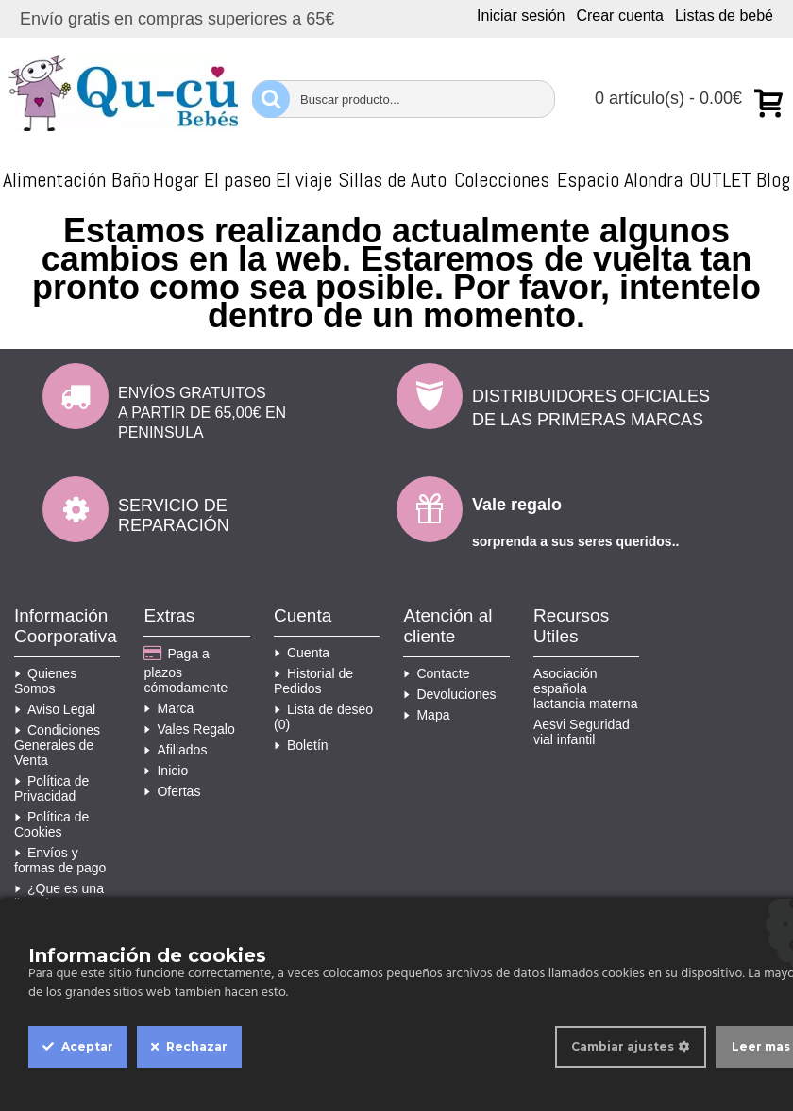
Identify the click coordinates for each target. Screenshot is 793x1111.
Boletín (301, 745)
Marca (168, 708)
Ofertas (171, 791)
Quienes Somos (45, 681)
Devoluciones (449, 694)
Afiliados (175, 749)
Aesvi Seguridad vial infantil (581, 732)
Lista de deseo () (323, 717)
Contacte (436, 673)
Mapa (426, 714)
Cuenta (301, 652)
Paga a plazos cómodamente (185, 670)
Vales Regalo (188, 729)
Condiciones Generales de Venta (57, 745)
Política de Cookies (51, 824)
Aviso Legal (54, 709)
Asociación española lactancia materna (585, 688)
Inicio (165, 770)
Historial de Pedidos (313, 681)
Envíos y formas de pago (60, 860)
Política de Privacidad (51, 788)
